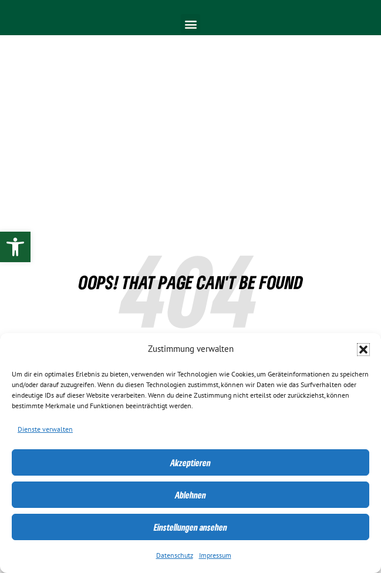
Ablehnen (190, 495)
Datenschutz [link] (174, 555)
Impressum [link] (215, 555)
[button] (363, 349)
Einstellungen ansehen (190, 527)
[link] (15, 247)
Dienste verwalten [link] (45, 429)
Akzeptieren (190, 463)
